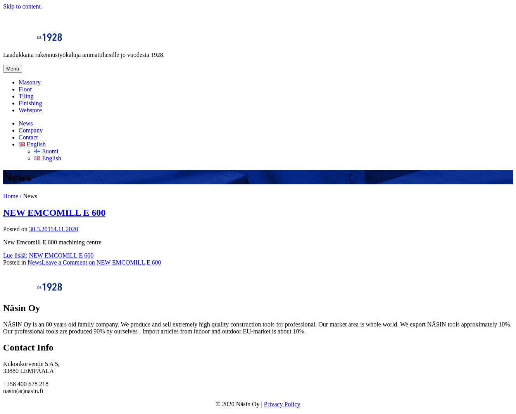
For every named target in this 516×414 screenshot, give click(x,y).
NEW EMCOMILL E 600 (54, 213)
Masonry (30, 82)
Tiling (26, 96)
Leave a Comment (101, 262)
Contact (28, 137)
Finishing (30, 103)
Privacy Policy (282, 404)
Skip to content (22, 6)
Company (31, 130)
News (26, 123)
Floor (25, 89)
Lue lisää (48, 255)
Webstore (30, 110)
